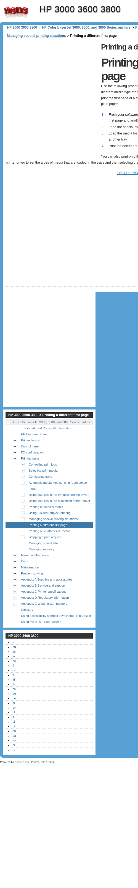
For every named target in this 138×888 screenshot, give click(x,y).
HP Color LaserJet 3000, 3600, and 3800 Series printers (86, 27)
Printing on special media (46, 506)
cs (13, 670)
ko (14, 740)
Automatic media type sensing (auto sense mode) (58, 485)
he (14, 660)
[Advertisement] (60, 98)
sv (13, 707)
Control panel (30, 446)
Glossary (27, 609)
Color (24, 561)
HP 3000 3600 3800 (16, 12)
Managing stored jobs (43, 543)
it (13, 717)
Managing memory (41, 549)
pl (13, 721)
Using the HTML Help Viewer (41, 621)
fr (13, 675)
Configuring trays (40, 476)
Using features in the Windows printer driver (59, 494)
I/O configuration (32, 452)
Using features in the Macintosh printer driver (59, 500)
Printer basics (30, 440)
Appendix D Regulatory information (45, 597)
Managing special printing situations (36, 36)
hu (14, 646)
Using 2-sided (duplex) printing (50, 513)
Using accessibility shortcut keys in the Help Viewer (56, 615)
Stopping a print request (45, 537)
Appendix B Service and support (43, 585)
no (14, 698)
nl (13, 712)
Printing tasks (30, 458)
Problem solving (32, 573)
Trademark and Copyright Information (46, 428)
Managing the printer (35, 555)
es (14, 651)
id (13, 679)
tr (13, 642)
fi (13, 665)
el (13, 745)
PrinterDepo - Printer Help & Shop (35, 761)
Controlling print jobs (43, 464)
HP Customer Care (34, 434)
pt (13, 726)
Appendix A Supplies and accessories (46, 579)
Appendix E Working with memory (44, 603)
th (13, 684)
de (14, 693)
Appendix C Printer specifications (43, 591)
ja (13, 656)
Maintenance (30, 567)
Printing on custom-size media (49, 531)
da (14, 735)
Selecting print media (43, 470)
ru (13, 749)
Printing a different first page (48, 525)
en (14, 731)
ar (13, 703)
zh (14, 689)
